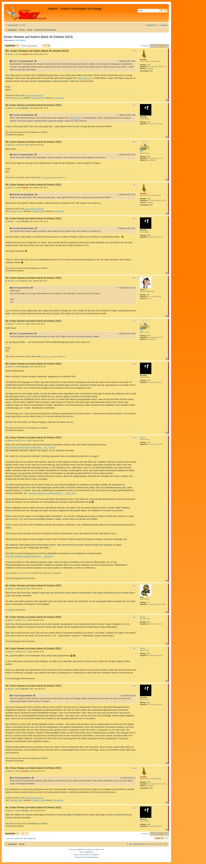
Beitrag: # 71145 (12, 188)
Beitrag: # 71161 (12, 324)
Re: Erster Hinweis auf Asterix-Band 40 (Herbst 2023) (37, 50)
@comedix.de (58, 98)
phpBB (79, 849)
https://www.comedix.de (34, 96)
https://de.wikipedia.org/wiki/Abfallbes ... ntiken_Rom (52, 493)
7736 (148, 65)
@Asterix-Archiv (16, 98)
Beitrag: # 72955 (12, 811)
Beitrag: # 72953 (12, 771)
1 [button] (154, 46)
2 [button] (157, 46)
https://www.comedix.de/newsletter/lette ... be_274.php (30, 447)
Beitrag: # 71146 (12, 221)
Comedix (143, 59)
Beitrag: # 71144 (12, 145)
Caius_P (15, 61)
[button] (151, 46)
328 (148, 295)
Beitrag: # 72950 (12, 652)
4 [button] (164, 46)
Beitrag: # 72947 (12, 440)
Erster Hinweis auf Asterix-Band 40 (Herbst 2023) (38, 37)
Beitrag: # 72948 (12, 589)
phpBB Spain (89, 852)
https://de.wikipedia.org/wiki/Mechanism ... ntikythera (29, 556)
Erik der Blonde (46, 177)
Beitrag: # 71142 (12, 54)
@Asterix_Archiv (38, 98)
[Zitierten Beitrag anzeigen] (35, 61)
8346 (148, 156)
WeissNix (143, 117)
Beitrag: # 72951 (12, 689)
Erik (17, 40)
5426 (148, 122)
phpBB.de (96, 854)
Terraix (142, 437)
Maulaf (22, 40)
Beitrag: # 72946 (12, 367)
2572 (148, 442)
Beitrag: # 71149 (12, 281)
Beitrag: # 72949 (12, 620)
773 (148, 602)
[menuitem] (22, 25)
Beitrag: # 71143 (12, 108)
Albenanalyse (84, 78)
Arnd (142, 597)
